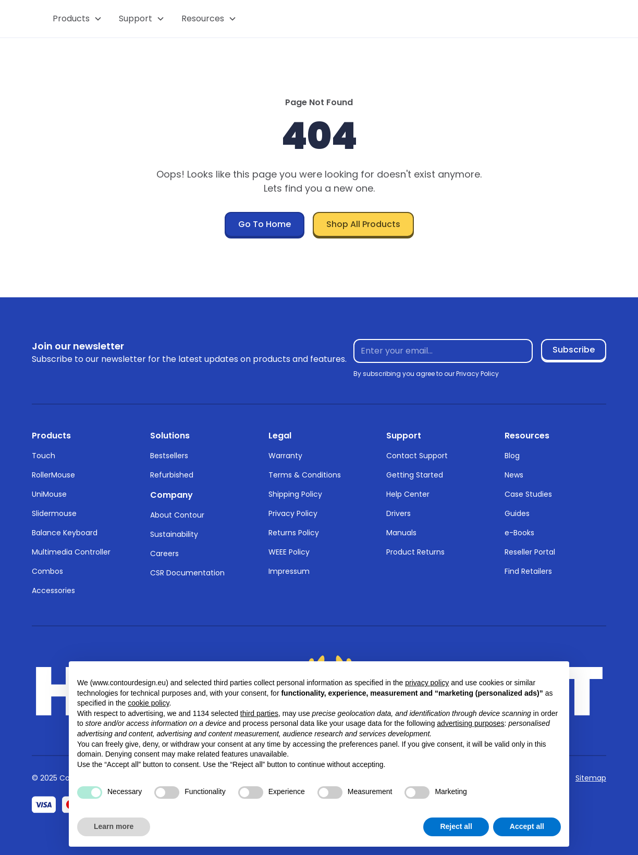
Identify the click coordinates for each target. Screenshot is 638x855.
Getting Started (414, 475)
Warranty (285, 455)
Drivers (398, 513)
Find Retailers (528, 571)
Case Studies (528, 494)
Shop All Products (363, 224)
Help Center (408, 494)
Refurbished (171, 475)
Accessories (53, 590)
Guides (517, 513)
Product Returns (415, 552)
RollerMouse (53, 475)
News (514, 475)
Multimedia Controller (71, 552)
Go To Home (264, 224)
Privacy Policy (292, 513)
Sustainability (174, 534)
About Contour (177, 515)
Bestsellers (169, 455)
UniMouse (49, 494)
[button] (77, 18)
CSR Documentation (187, 573)
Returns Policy (293, 532)
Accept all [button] (527, 826)
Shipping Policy (295, 494)
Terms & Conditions (304, 475)
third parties (259, 713)
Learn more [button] (113, 826)
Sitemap (590, 778)
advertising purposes (470, 723)
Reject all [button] (456, 826)
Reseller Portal (530, 552)
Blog (512, 455)
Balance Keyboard (64, 532)
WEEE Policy (289, 552)
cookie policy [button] (148, 703)
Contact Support (417, 455)
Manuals (401, 532)
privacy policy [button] (427, 682)
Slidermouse (54, 513)
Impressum (289, 571)
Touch (43, 455)
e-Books (519, 532)
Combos (47, 571)
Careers (164, 553)
